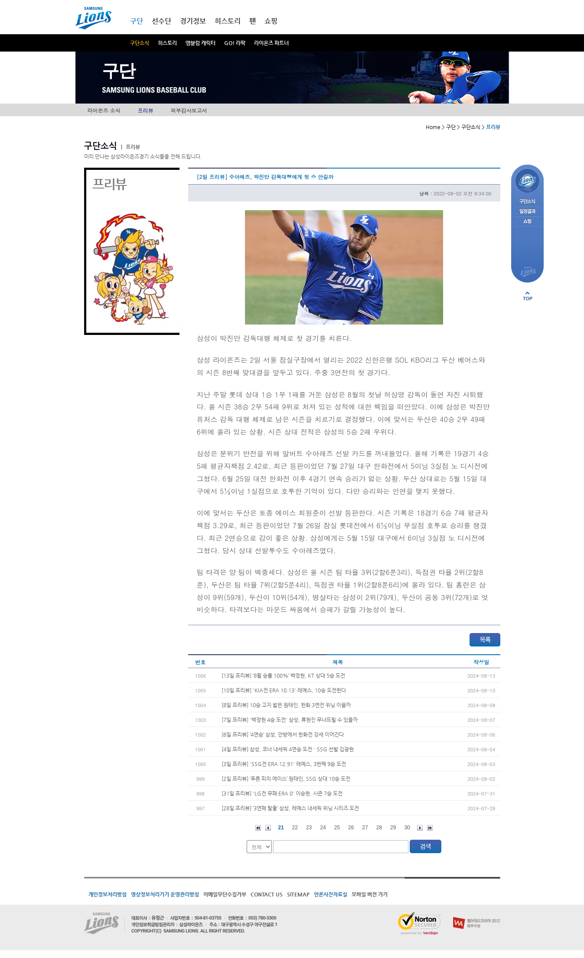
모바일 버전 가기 (370, 894)
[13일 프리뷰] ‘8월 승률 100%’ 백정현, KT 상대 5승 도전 (283, 675)
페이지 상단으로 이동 (527, 296)
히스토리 (167, 43)
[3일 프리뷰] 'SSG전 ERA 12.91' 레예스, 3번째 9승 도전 (284, 764)
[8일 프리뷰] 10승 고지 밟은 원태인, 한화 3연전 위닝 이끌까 (286, 705)
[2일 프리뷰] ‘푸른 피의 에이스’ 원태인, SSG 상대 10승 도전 (286, 779)
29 (393, 828)
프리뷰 (145, 110)
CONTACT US (267, 894)
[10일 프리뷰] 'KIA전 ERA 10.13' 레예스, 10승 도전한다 (284, 690)
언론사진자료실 (330, 894)
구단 (136, 21)
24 (323, 828)
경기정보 (193, 21)
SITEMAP (298, 894)
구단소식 (139, 43)
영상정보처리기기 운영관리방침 (165, 894)
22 (295, 828)
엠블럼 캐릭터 (200, 43)
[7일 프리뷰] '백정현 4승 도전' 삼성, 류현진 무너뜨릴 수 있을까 (290, 720)
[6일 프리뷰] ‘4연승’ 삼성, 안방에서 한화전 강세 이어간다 (283, 734)
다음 (420, 828)
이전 (268, 828)
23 (309, 828)
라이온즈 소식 (104, 110)
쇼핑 (270, 21)
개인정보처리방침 (107, 894)
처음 (258, 828)
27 (365, 828)
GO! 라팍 (234, 43)
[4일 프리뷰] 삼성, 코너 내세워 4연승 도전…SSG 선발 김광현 (288, 749)
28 (379, 828)
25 (337, 828)
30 (407, 828)
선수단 (161, 21)
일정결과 (527, 212)
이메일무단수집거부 (224, 894)
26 (351, 828)
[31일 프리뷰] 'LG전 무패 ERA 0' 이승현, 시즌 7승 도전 (282, 793)
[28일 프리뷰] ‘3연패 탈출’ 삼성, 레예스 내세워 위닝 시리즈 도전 (290, 808)
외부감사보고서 (189, 110)
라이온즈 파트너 (271, 43)
